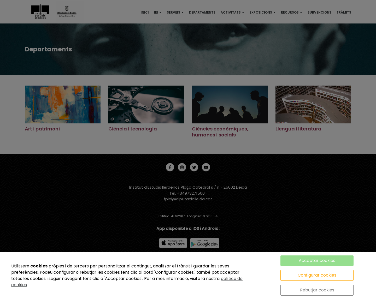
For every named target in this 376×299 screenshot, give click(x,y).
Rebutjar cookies (317, 290)
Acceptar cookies (317, 261)
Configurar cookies (317, 275)
